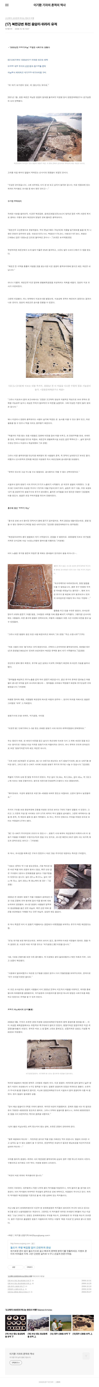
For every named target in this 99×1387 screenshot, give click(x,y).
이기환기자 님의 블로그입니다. (20, 1357)
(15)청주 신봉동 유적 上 (16, 1289)
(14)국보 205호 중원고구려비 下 (19, 1292)
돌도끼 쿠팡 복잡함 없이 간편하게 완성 (30, 1247)
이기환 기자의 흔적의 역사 (50, 5)
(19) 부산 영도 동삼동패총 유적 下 (19, 1281)
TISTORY (50, 1382)
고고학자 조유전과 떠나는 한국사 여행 (20, 1276)
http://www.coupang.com (20, 1244)
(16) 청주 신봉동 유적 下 (16, 1286)
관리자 (58, 1382)
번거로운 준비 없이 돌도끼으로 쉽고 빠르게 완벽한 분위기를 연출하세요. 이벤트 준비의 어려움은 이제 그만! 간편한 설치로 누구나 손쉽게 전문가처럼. (48, 1252)
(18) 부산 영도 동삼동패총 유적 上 (19, 1283)
